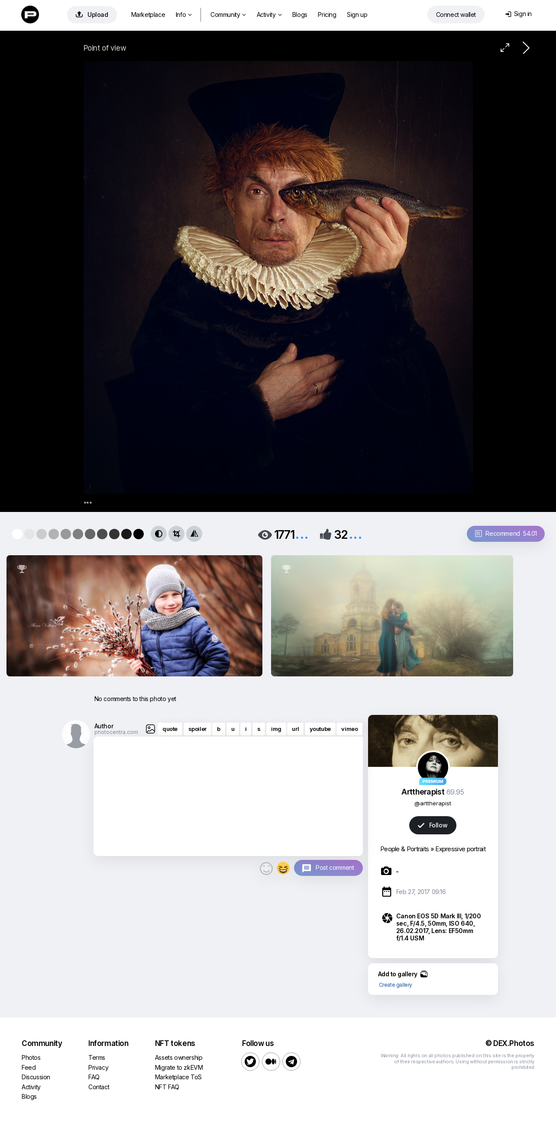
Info (184, 14)
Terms (96, 1057)
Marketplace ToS (178, 1077)
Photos (31, 1057)
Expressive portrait (460, 849)
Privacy (98, 1067)
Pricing (327, 14)
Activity (269, 14)
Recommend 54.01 (506, 533)
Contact (98, 1087)
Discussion (36, 1077)
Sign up (357, 14)
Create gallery (395, 984)
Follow (432, 825)
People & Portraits (404, 849)
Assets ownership (179, 1057)
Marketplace (148, 14)
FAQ (94, 1077)
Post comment (335, 867)
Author (103, 726)
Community (228, 14)
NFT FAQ (167, 1087)
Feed (29, 1067)
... (302, 533)
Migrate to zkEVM (179, 1067)
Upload (92, 14)
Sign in (518, 14)
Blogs (299, 14)
